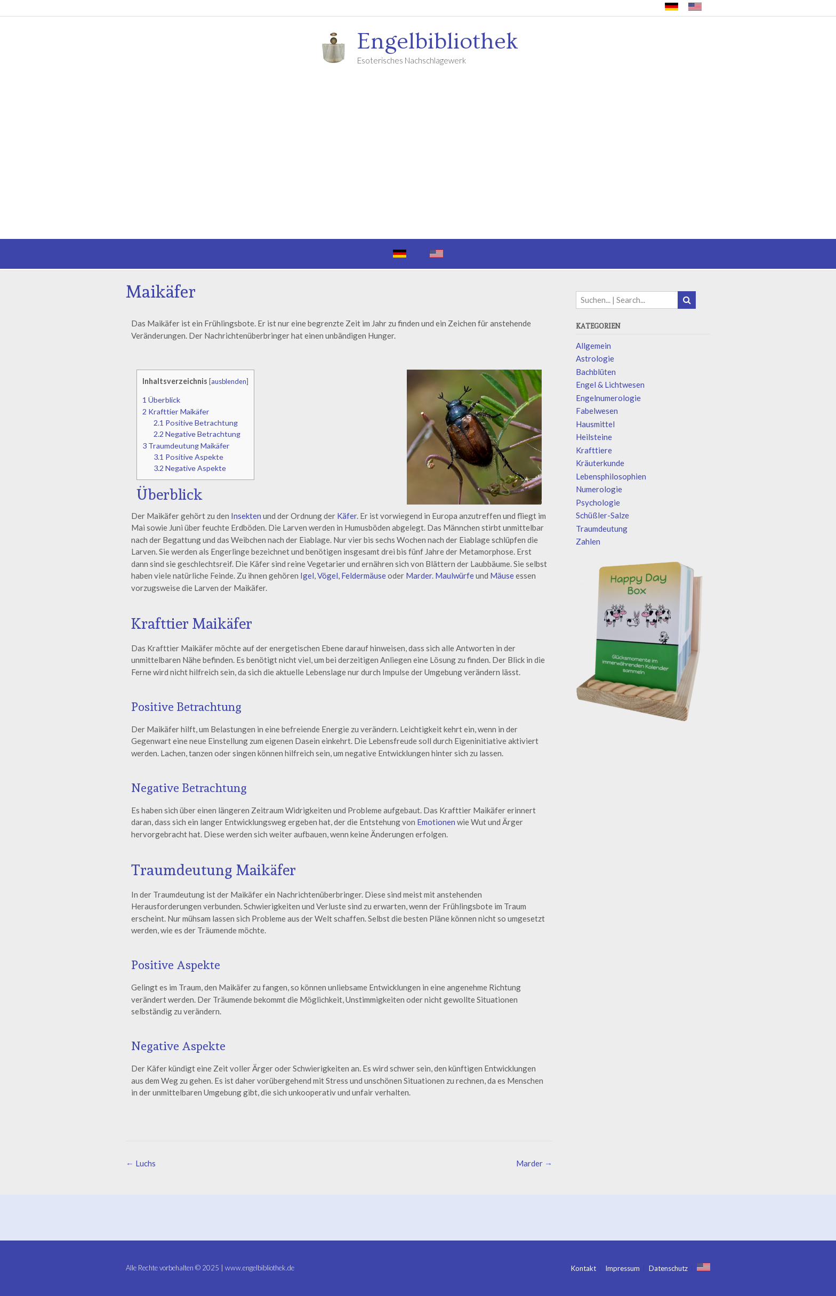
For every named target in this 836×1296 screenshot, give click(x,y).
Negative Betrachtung (197, 433)
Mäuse (502, 575)
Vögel (327, 575)
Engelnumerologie (608, 398)
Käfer (347, 516)
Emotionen (436, 822)
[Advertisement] (418, 159)
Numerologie (599, 489)
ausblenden (228, 381)
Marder (419, 575)
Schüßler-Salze (602, 515)
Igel (307, 575)
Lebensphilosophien (611, 476)
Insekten (246, 516)
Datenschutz (668, 1268)
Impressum (622, 1268)
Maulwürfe (454, 575)
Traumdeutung (602, 528)
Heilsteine (594, 437)
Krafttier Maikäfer (176, 411)
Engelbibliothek (437, 41)
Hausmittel (595, 424)
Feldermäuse (363, 575)
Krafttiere (594, 450)
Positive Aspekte (188, 456)
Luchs (141, 1163)
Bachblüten (596, 372)
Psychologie (598, 502)
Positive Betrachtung (196, 422)
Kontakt (583, 1268)
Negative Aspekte (190, 468)
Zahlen (588, 541)
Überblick (161, 399)
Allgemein (593, 345)
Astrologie (595, 358)
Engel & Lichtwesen (610, 384)
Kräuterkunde (600, 463)
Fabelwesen (597, 410)
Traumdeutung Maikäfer (186, 445)
